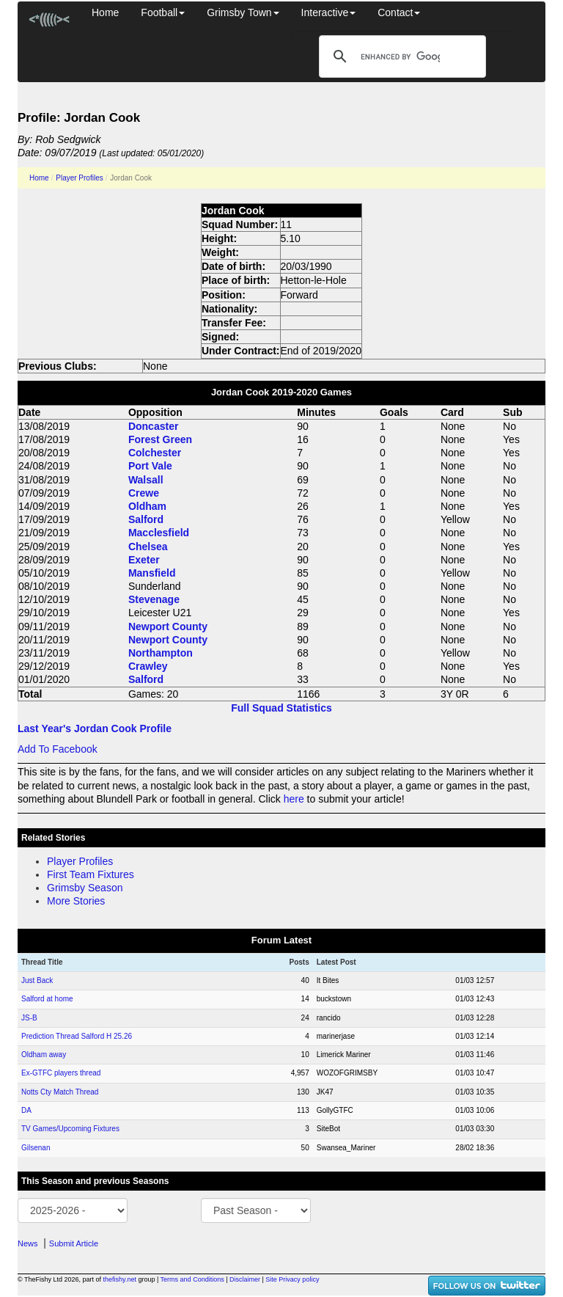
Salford (145, 519)
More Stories (76, 901)
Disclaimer (244, 1279)
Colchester (154, 452)
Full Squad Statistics (281, 708)
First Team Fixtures (90, 874)
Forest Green (160, 439)
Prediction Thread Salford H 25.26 (76, 1036)
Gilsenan (35, 1148)
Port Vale (150, 466)
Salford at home (47, 999)
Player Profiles (79, 178)
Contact (399, 12)
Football (163, 12)
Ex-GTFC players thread (60, 1073)
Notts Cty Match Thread (59, 1092)
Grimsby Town (243, 12)
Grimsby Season (84, 888)
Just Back (37, 980)
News (28, 1243)
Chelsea (148, 546)
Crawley (148, 666)
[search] (400, 56)
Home (105, 12)
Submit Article (73, 1243)
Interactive (328, 12)
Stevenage (154, 599)
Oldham (147, 506)
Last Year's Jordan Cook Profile (95, 728)
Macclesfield (158, 532)
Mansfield (152, 573)
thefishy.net (119, 1279)
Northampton (160, 653)
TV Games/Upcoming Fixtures (70, 1129)
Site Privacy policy (292, 1279)
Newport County (167, 626)
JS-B (29, 1018)
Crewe (143, 493)
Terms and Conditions (192, 1279)
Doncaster (153, 426)
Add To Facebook (57, 749)
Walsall (145, 480)
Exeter (144, 560)
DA (26, 1110)
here (294, 799)
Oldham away (43, 1055)
